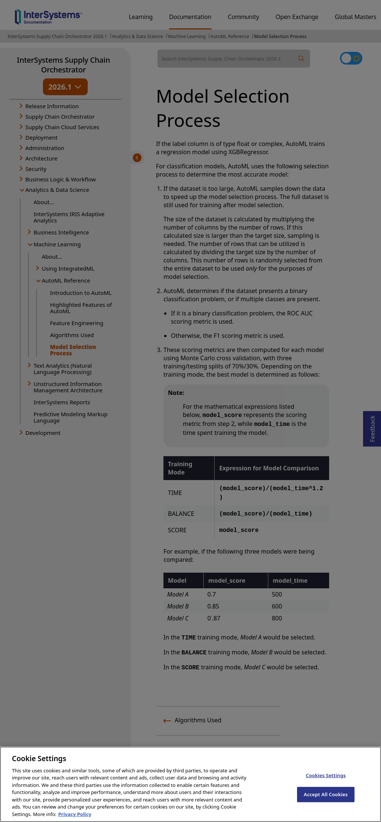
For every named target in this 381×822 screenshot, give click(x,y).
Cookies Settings (326, 780)
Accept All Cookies (326, 799)
